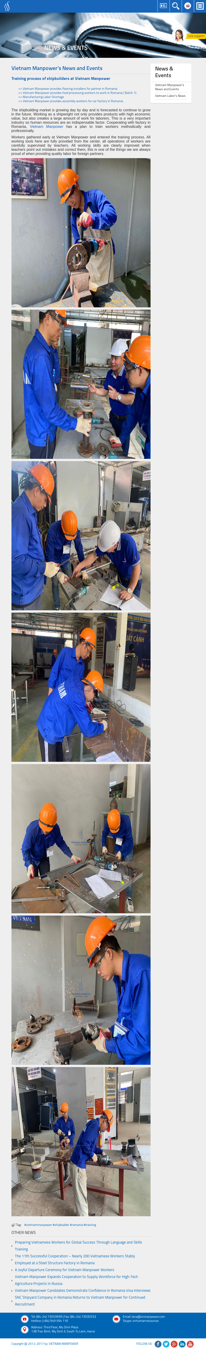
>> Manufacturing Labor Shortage (41, 97)
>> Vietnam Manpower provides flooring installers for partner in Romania (67, 89)
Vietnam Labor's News (170, 96)
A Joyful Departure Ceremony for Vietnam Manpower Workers (64, 1270)
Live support (196, 36)
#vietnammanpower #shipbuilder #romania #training (60, 1225)
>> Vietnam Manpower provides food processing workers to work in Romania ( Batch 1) (77, 93)
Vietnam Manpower (46, 127)
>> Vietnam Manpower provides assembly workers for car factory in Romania (70, 101)
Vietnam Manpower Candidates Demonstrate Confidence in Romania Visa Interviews (83, 1291)
